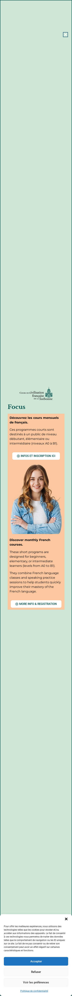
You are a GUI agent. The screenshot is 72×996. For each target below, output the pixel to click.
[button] (66, 919)
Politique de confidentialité (34, 991)
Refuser (36, 972)
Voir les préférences (36, 982)
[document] (36, 498)
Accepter (36, 961)
